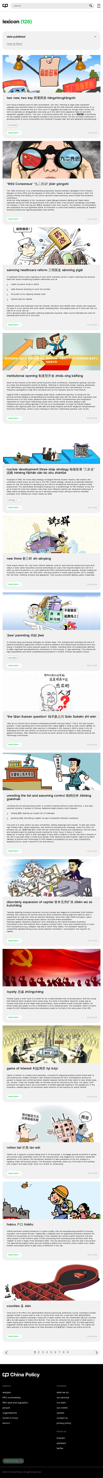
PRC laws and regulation (15, 1402)
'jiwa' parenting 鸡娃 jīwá (25, 635)
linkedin (61, 1438)
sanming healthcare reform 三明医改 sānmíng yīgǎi (45, 270)
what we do (63, 1392)
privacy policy (64, 1423)
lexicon (6, 1423)
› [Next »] (97, 1352)
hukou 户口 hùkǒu (20, 1224)
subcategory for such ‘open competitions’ (72, 839)
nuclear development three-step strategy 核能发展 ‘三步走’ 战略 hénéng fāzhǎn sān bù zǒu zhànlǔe (50, 471)
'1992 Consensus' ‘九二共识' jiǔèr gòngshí (38, 184)
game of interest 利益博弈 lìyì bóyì (32, 1068)
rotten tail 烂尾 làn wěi (23, 1147)
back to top (11, 1460)
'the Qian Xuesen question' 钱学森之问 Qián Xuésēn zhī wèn (51, 716)
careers (60, 1413)
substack (61, 1443)
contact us (62, 1418)
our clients (62, 1407)
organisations (10, 1413)
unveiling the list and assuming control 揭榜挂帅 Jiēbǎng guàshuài (49, 797)
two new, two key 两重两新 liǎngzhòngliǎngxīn (41, 98)
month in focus (10, 1418)
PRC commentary (12, 1397)
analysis (7, 1392)
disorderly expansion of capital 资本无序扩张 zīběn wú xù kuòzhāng (49, 903)
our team (61, 1402)
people (6, 1407)
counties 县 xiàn (19, 1306)
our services (63, 1397)
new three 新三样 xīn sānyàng (29, 558)
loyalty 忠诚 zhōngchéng (25, 992)
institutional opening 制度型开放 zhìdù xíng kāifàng (45, 376)
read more (13, 133)
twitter (60, 1448)
